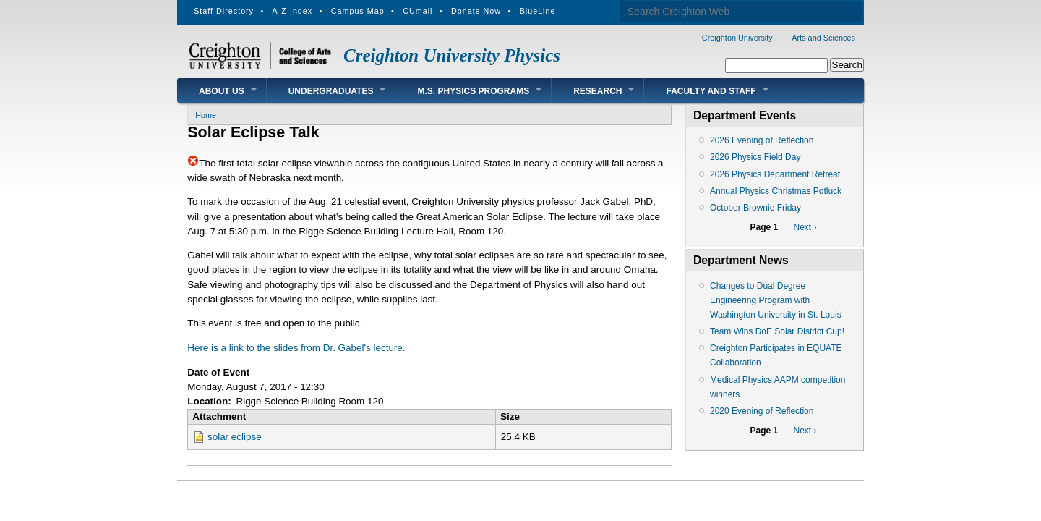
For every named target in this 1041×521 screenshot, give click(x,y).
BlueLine (538, 11)
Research (597, 91)
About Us (221, 91)
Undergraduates (331, 91)
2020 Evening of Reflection (761, 411)
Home (205, 115)
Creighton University (737, 37)
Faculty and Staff (710, 91)
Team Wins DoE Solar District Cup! (777, 331)
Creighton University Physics (451, 55)
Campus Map (358, 11)
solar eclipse (234, 436)
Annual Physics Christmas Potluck (775, 191)
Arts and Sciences (823, 37)
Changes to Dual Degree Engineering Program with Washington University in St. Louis (775, 300)
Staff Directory (224, 11)
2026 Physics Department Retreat (775, 174)
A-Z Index (293, 11)
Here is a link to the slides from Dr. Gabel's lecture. (296, 347)
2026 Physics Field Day (755, 157)
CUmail (417, 11)
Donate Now (476, 11)
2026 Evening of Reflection (761, 140)
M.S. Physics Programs (473, 91)
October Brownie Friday (755, 208)
